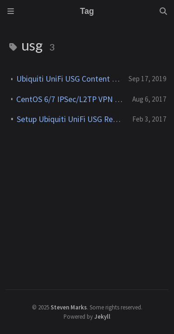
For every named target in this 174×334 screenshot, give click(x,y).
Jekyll (102, 316)
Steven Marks (69, 307)
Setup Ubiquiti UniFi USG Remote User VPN (71, 119)
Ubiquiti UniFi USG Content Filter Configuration (68, 79)
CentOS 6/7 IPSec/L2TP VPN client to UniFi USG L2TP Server (70, 99)
